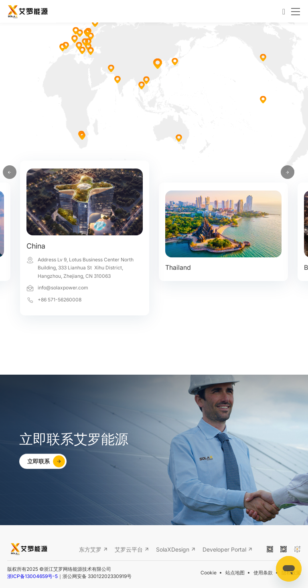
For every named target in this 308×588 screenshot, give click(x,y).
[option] (84, 249)
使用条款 (263, 573)
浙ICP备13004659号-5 (32, 576)
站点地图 (235, 573)
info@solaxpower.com (63, 288)
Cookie (209, 573)
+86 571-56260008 (59, 300)
